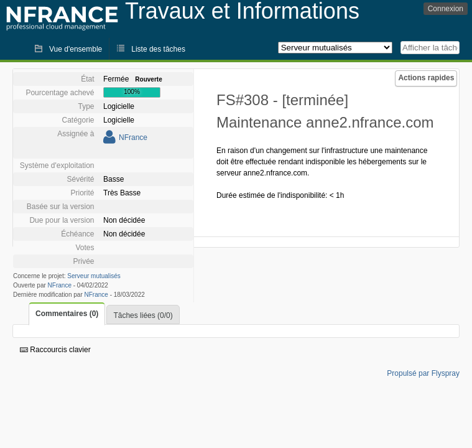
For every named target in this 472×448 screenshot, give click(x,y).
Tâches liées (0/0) (142, 315)
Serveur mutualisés (94, 276)
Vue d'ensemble (75, 49)
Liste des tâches (158, 49)
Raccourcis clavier (55, 349)
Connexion (445, 8)
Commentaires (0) (66, 313)
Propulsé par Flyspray (423, 373)
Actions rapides (426, 77)
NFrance (133, 137)
